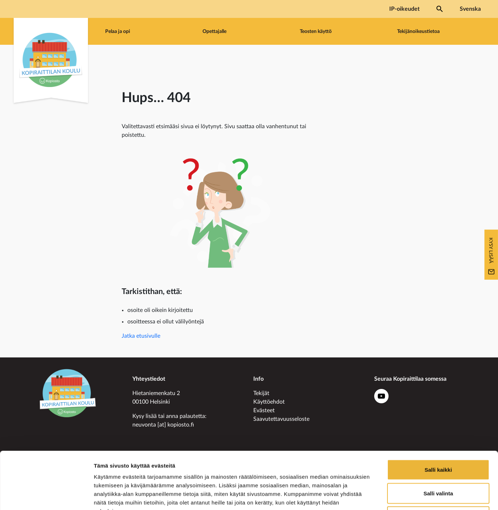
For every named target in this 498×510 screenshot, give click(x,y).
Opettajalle (214, 31)
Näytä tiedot (382, 496)
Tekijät (261, 393)
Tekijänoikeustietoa (418, 31)
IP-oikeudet (404, 9)
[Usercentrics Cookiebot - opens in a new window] (46, 496)
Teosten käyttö (316, 31)
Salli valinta (438, 440)
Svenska (470, 9)
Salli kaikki (438, 416)
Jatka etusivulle (141, 336)
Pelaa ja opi (117, 31)
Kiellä (438, 463)
